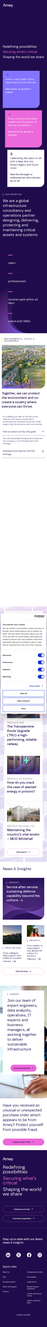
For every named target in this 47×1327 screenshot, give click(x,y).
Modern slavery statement (33, 1288)
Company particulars (35, 1272)
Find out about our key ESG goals (19, 432)
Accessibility (31, 1277)
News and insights (10, 1287)
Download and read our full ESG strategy (19, 452)
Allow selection (23, 701)
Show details (34, 686)
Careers (6, 1291)
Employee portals (22, 1209)
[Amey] (8, 5)
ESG (4, 1277)
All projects (21, 852)
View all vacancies (21, 1068)
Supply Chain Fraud (21, 1142)
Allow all (23, 693)
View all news (22, 971)
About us (6, 1272)
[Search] (34, 5)
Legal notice (31, 1282)
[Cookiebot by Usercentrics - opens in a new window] (34, 616)
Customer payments (22, 1218)
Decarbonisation (9, 1282)
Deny (23, 709)
